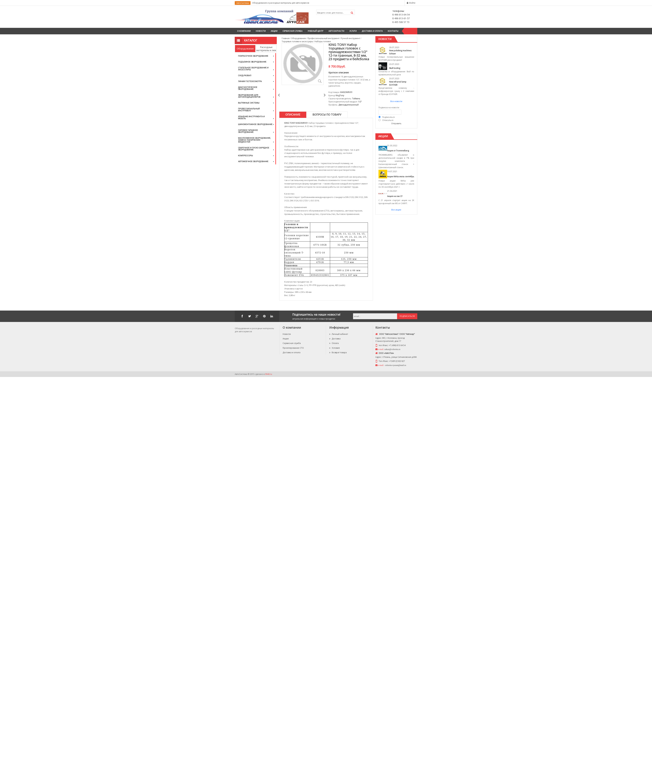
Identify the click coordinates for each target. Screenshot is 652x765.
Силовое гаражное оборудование (248, 131)
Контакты (393, 31)
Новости (261, 31)
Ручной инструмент (350, 38)
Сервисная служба (292, 31)
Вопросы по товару (326, 114)
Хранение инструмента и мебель (251, 117)
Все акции (396, 209)
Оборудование (245, 48)
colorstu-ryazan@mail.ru (395, 365)
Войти (412, 2)
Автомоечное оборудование (253, 161)
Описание (292, 114)
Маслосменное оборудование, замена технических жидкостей (254, 140)
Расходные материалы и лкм (266, 49)
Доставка (335, 338)
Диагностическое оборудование (247, 88)
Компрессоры (245, 155)
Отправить (396, 123)
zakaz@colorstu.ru (392, 349)
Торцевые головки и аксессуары (297, 41)
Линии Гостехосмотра (250, 81)
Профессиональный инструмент (249, 110)
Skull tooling (394, 68)
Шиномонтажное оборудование (255, 124)
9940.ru (268, 374)
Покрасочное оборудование (253, 56)
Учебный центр (315, 31)
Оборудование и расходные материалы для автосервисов (280, 2)
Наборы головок (323, 41)
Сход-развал (244, 75)
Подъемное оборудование (252, 62)
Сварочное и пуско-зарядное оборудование (253, 149)
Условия (334, 348)
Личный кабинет (338, 334)
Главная (285, 38)
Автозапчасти (336, 31)
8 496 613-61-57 (401, 18)
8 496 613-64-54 (401, 14)
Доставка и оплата (372, 31)
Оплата (334, 343)
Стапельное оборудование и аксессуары (253, 69)
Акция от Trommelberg (398, 150)
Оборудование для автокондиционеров (249, 96)
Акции (274, 31)
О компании (244, 31)
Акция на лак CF (394, 196)
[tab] (292, 114)
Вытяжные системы (248, 103)
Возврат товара (338, 352)
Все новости (396, 101)
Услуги (353, 31)
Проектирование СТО (293, 348)
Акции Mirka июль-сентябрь (400, 176)
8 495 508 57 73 (400, 22)
